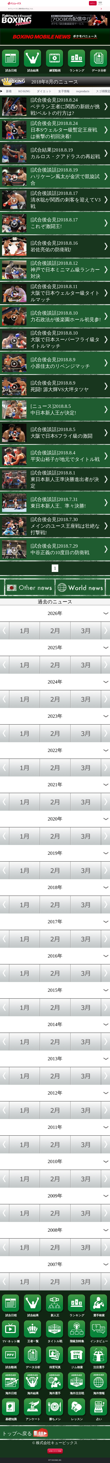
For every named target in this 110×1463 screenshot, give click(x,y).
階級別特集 (77, 1340)
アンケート (33, 1418)
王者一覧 (33, 1340)
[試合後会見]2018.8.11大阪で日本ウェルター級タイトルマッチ (65, 293)
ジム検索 (77, 1366)
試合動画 (11, 1366)
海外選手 (55, 1392)
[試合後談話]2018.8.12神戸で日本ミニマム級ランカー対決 (65, 269)
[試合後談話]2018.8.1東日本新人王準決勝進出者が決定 (65, 479)
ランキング (77, 69)
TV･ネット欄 (11, 1340)
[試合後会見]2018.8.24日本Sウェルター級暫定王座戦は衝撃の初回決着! (64, 130)
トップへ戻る (25, 1433)
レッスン (77, 1418)
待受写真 (55, 1366)
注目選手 (99, 1366)
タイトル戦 (55, 1340)
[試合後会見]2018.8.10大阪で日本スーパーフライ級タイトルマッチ (65, 339)
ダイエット (44, 91)
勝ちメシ (55, 1418)
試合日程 (11, 69)
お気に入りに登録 (55, 1451)
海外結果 (33, 1392)
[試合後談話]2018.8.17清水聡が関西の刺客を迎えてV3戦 (66, 199)
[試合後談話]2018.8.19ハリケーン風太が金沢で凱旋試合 (65, 176)
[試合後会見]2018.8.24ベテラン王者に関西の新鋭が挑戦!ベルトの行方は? (65, 106)
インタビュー (99, 1340)
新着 (9, 91)
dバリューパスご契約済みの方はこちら (20, 9)
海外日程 (11, 1392)
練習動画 (55, 69)
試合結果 (33, 69)
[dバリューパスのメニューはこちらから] (100, 3)
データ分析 (99, 69)
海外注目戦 (77, 1392)
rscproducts (82, 91)
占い (99, 1418)
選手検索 (99, 1314)
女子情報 (64, 91)
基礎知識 (11, 1418)
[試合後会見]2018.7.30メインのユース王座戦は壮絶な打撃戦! (65, 526)
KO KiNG (24, 91)
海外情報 (99, 1392)
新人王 (55, 1314)
